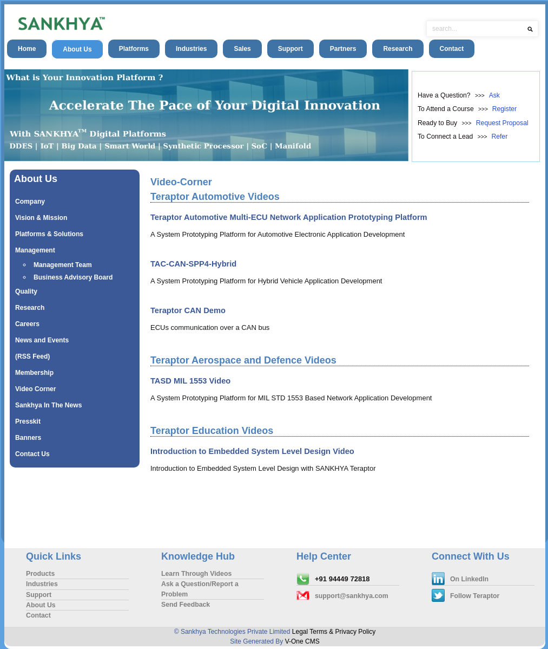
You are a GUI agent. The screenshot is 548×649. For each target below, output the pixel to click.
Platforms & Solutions (49, 234)
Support (290, 49)
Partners (343, 49)
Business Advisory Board (73, 277)
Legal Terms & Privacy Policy (334, 631)
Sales (242, 49)
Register (504, 109)
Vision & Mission (41, 218)
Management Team (63, 265)
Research (397, 49)
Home (27, 49)
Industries (191, 49)
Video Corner (35, 389)
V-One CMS (302, 641)
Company (30, 201)
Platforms (134, 49)
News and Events (42, 340)
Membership (34, 373)
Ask (494, 95)
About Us (77, 49)
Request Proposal (502, 123)
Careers (27, 324)
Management (35, 250)
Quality (26, 291)
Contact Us (32, 454)
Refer (499, 136)
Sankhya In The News (48, 405)
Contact (452, 49)
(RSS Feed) (32, 356)
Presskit (28, 421)
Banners (28, 438)
